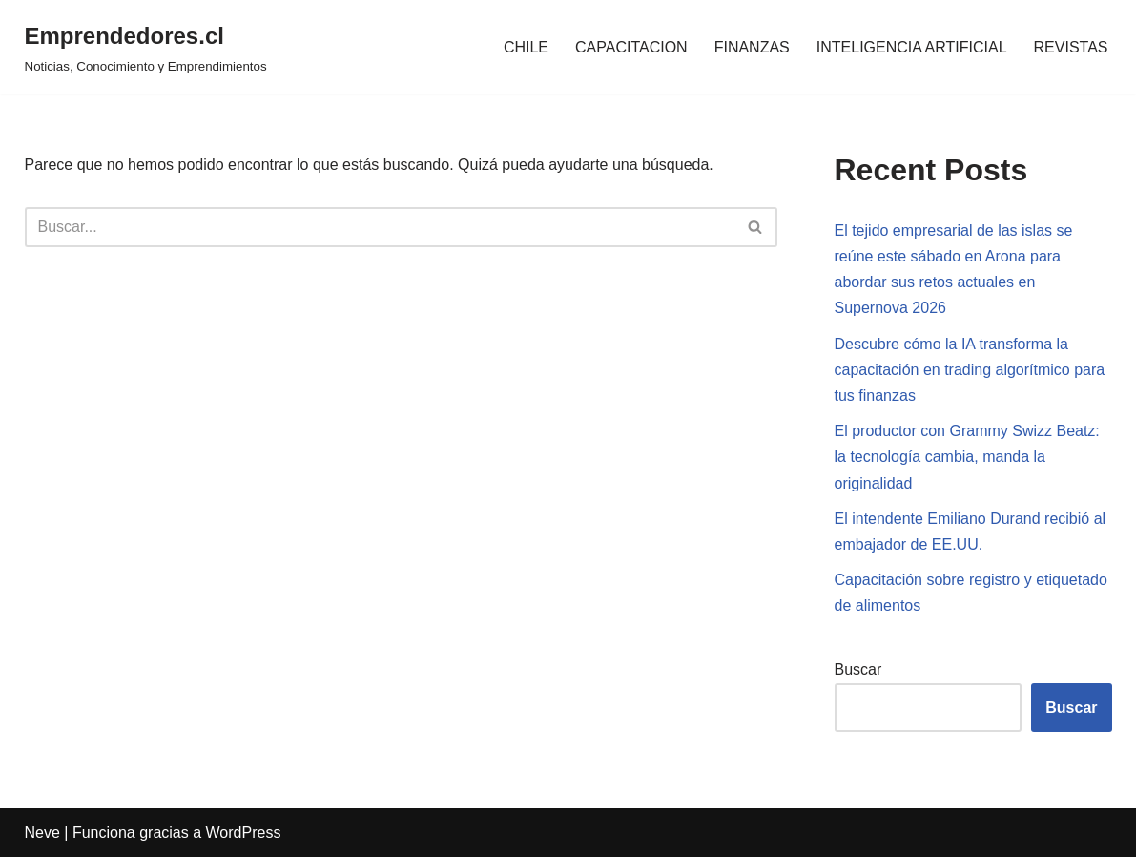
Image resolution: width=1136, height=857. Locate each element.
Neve (42, 833)
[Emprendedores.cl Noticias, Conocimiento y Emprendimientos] (146, 47)
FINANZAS (752, 47)
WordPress (243, 833)
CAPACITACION (631, 47)
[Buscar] (379, 227)
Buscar (858, 669)
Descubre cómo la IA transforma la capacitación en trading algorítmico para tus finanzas (970, 370)
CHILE (526, 47)
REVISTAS (1071, 47)
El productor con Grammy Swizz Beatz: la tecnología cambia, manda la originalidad (967, 457)
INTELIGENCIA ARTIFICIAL (911, 47)
